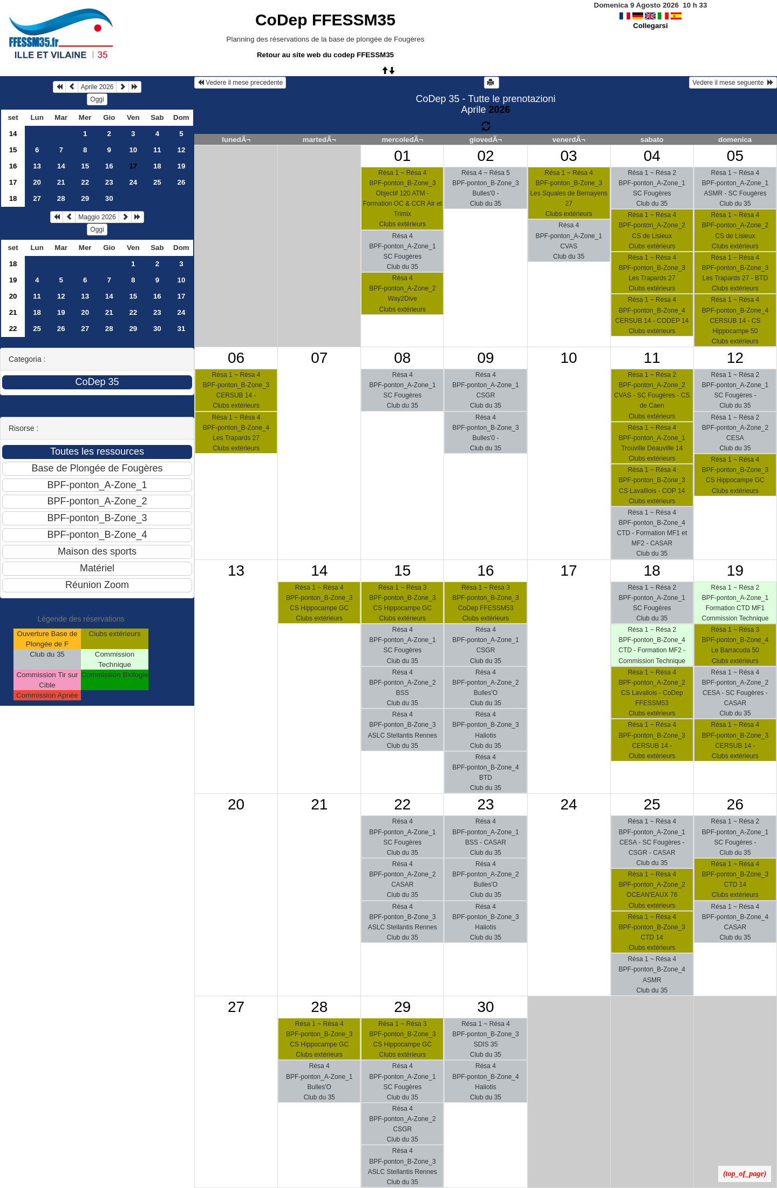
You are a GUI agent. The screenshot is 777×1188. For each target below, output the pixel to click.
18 (157, 166)
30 (109, 198)
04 (652, 155)
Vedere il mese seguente (733, 82)
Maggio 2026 (96, 217)
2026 (499, 109)
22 (85, 182)
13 (37, 166)
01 (402, 155)
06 (236, 357)
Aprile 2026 (97, 87)
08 (402, 357)
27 (37, 198)
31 (181, 329)
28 (61, 198)
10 (133, 150)
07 (319, 357)
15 (13, 150)
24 (133, 182)
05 (735, 155)
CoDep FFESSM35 (325, 20)
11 (157, 150)
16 (13, 166)
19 (181, 166)
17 (13, 182)
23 (109, 182)
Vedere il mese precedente (240, 82)
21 (61, 182)
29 (85, 198)
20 (37, 182)
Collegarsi (650, 26)
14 (13, 134)
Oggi (97, 99)
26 (181, 182)
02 (485, 155)
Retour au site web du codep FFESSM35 (325, 55)
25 (157, 182)
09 (485, 357)
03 (569, 155)
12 (181, 150)
